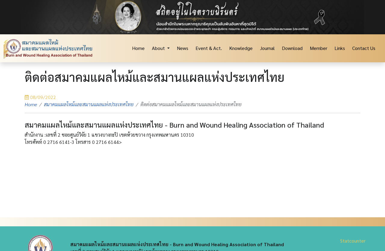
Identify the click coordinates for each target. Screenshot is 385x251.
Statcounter (352, 240)
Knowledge (241, 48)
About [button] (159, 48)
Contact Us (363, 48)
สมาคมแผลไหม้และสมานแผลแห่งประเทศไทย (89, 104)
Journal (267, 48)
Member (318, 48)
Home (138, 48)
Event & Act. (209, 48)
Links (339, 48)
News (182, 48)
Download (292, 48)
